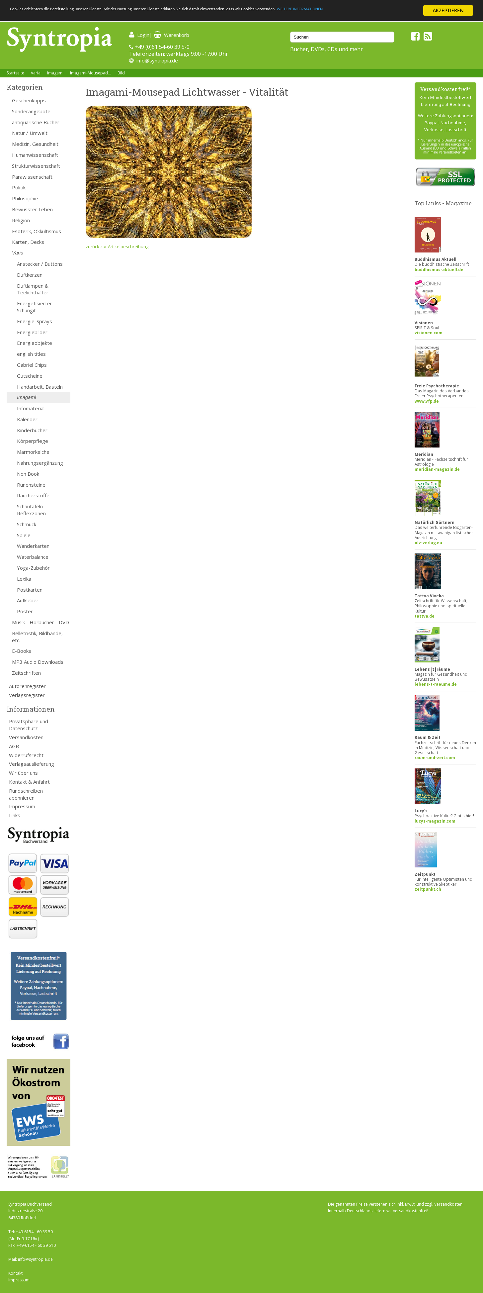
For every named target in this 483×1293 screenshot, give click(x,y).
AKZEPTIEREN (448, 10)
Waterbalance (32, 556)
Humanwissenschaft (35, 154)
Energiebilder (32, 332)
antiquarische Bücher (35, 122)
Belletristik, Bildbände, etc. (37, 637)
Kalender (27, 419)
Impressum (22, 806)
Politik (19, 187)
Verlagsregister (27, 695)
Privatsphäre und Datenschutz (28, 725)
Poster (25, 611)
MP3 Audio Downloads (37, 661)
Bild (121, 73)
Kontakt (15, 1273)
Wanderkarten (33, 546)
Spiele (24, 535)
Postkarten (29, 589)
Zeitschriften (26, 672)
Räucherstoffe (33, 495)
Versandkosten (26, 737)
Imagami (55, 73)
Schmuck (26, 524)
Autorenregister (27, 686)
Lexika (24, 578)
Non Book (28, 473)
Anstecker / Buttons (40, 263)
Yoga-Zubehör (33, 567)
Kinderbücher (32, 430)
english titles (31, 353)
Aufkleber (28, 600)
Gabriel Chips (32, 364)
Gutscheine (29, 375)
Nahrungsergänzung (40, 462)
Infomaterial (30, 408)
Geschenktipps (29, 100)
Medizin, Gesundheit (35, 144)
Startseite (15, 73)
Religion (21, 220)
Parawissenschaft (32, 176)
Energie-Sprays (34, 321)
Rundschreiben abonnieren (26, 794)
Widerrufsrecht (26, 755)
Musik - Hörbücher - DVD (40, 622)
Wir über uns (23, 772)
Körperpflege (32, 441)
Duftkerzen (29, 274)
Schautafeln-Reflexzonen (31, 510)
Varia (35, 73)
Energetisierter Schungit (34, 307)
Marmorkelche (33, 451)
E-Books (21, 650)
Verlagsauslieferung (31, 763)
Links (14, 815)
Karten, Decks (28, 242)
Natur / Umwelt (29, 133)
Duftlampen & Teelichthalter (32, 289)
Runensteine (31, 484)
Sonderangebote (31, 111)
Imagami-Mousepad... (90, 73)
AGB (14, 746)
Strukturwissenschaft (36, 165)
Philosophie (25, 198)
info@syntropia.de (157, 60)
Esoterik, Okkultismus (36, 231)
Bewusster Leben (32, 209)
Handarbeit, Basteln (40, 386)
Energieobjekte (34, 343)
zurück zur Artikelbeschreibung (117, 246)
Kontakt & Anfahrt (29, 781)
